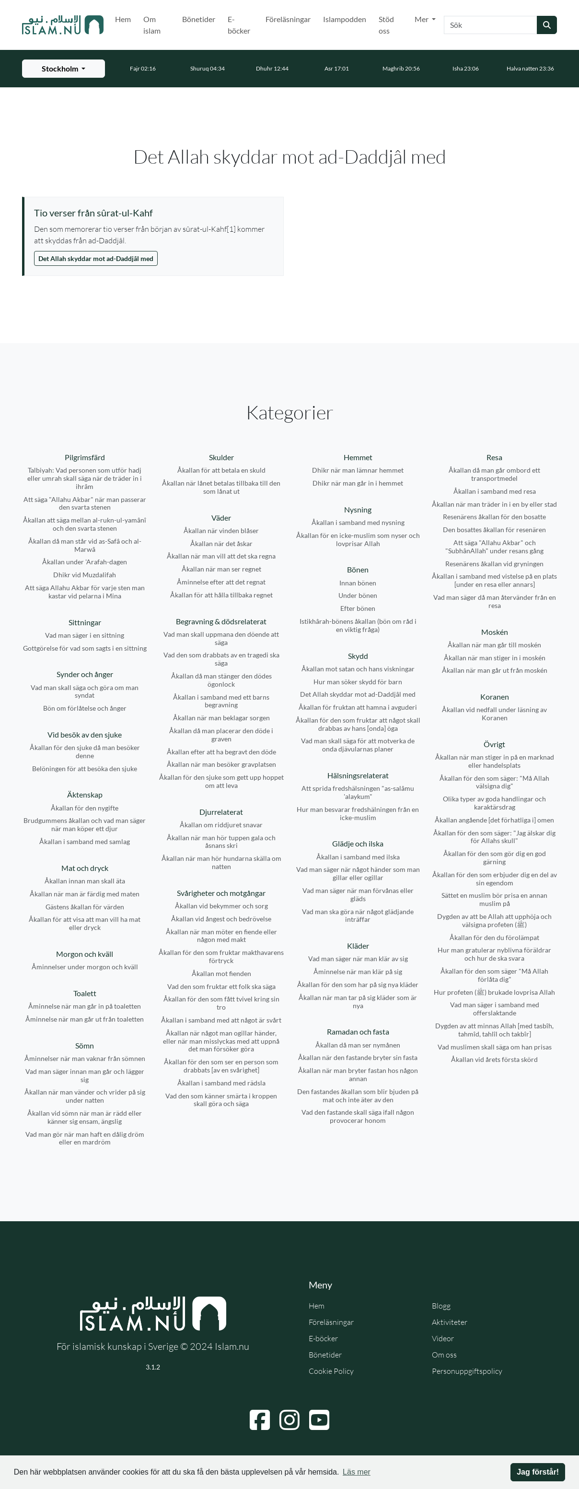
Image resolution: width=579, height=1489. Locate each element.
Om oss (444, 1354)
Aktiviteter (449, 1322)
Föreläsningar (288, 19)
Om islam (152, 24)
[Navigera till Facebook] (260, 1419)
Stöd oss (386, 24)
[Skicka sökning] (547, 25)
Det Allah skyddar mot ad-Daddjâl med (95, 258)
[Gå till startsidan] (63, 25)
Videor (443, 1338)
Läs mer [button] (357, 1472)
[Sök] (490, 25)
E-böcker (239, 24)
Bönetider (198, 19)
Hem (123, 19)
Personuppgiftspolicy (467, 1371)
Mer (422, 19)
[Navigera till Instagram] (289, 1419)
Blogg (441, 1305)
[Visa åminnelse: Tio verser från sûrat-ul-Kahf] (154, 212)
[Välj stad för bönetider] (63, 69)
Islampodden (344, 19)
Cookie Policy (331, 1371)
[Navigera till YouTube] (319, 1419)
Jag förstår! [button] (538, 1472)
